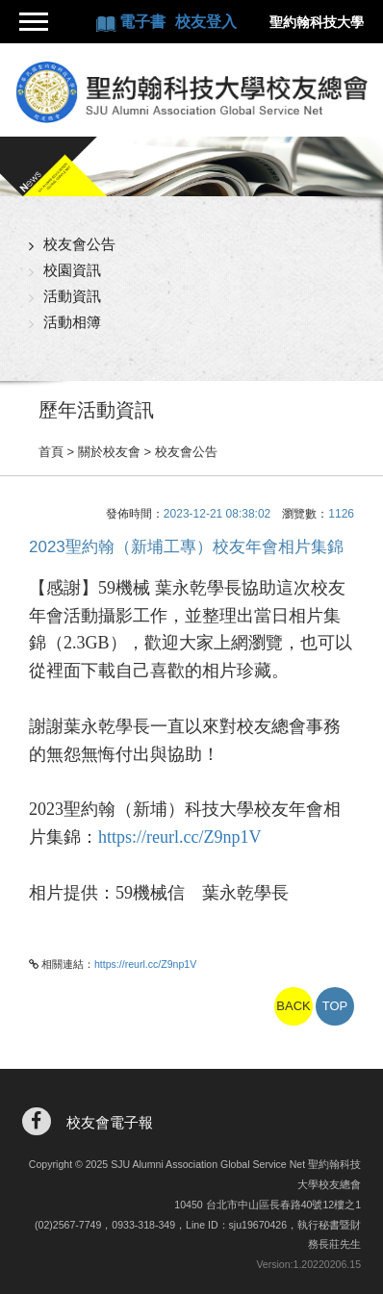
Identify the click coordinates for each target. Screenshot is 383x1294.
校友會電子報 (109, 1122)
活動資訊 (72, 296)
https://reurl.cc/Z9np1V (179, 837)
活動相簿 (72, 322)
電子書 (144, 21)
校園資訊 (72, 270)
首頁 (51, 451)
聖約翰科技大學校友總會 (191, 92)
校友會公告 (79, 244)
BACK (293, 1006)
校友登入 (206, 21)
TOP (335, 1006)
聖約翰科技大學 (316, 22)
